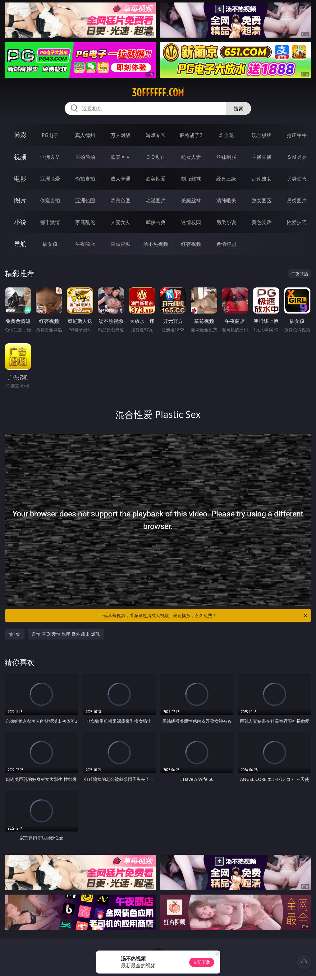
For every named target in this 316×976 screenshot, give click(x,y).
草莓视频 (121, 244)
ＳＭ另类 (297, 157)
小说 (20, 222)
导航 (20, 244)
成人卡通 (121, 178)
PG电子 (50, 135)
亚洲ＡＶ (50, 157)
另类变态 (297, 178)
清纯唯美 (226, 200)
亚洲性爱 (50, 178)
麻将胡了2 (191, 135)
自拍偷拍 (85, 157)
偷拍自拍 (85, 178)
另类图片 (297, 200)
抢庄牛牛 (297, 135)
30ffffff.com (158, 92)
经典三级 (226, 178)
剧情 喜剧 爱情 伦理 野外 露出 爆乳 (66, 634)
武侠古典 (156, 222)
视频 (20, 157)
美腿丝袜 (191, 200)
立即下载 (201, 962)
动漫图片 (156, 200)
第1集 (14, 634)
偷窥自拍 (50, 200)
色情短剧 (226, 244)
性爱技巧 (297, 222)
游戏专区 (156, 135)
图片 (20, 200)
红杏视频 (191, 244)
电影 (20, 178)
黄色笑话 (262, 222)
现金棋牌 (262, 135)
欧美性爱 (156, 178)
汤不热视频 (155, 244)
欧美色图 (121, 200)
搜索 (239, 108)
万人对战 (121, 135)
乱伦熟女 (262, 178)
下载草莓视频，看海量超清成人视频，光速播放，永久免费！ (203, 615)
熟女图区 (262, 200)
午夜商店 (85, 244)
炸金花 (226, 135)
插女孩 (50, 244)
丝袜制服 (226, 157)
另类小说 (226, 222)
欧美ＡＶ (121, 157)
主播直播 (262, 157)
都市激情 (50, 222)
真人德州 (85, 135)
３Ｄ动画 (156, 157)
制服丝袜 (191, 178)
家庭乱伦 (85, 222)
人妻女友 (121, 222)
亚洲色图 (85, 200)
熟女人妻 (191, 157)
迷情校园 (191, 222)
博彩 (20, 135)
